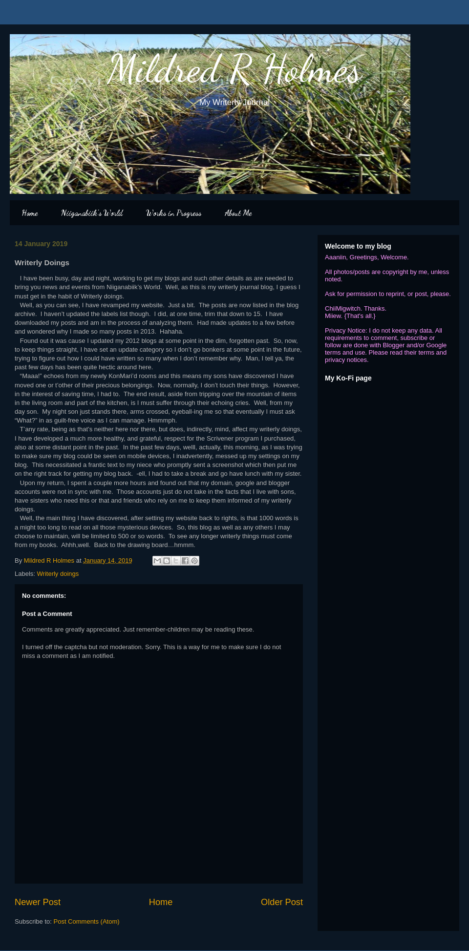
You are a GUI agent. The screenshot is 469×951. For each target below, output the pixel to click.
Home (29, 212)
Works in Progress (173, 212)
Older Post (282, 902)
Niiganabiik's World (92, 212)
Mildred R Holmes (234, 68)
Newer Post (38, 902)
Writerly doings (58, 573)
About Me (238, 212)
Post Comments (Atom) (87, 921)
